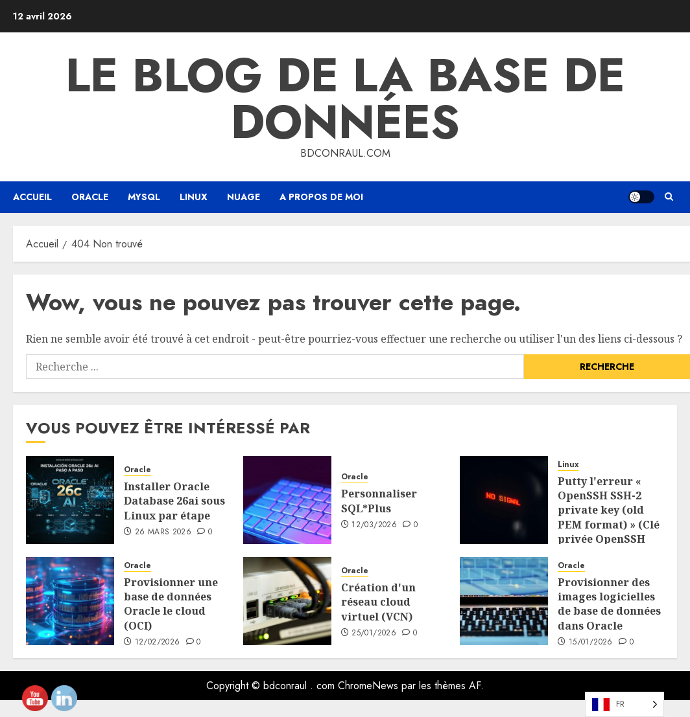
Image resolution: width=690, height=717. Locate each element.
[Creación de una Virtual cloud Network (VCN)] (287, 601)
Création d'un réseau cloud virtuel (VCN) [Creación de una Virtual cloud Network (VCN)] (378, 602)
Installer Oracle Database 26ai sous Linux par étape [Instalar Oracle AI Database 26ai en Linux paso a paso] (174, 501)
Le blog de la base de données (345, 98)
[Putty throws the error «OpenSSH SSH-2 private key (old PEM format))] (504, 500)
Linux (194, 196)
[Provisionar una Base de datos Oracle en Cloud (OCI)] (70, 601)
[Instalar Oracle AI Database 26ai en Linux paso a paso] (70, 500)
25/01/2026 (373, 633)
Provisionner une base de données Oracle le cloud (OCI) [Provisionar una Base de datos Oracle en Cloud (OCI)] (171, 604)
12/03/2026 (374, 525)
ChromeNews (368, 685)
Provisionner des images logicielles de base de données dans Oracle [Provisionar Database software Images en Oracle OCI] (609, 604)
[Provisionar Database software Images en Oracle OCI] (504, 601)
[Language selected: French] (624, 704)
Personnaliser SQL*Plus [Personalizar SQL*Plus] (379, 500)
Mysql (144, 196)
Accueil (32, 196)
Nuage (243, 196)
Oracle (89, 196)
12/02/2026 (157, 642)
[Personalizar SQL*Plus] (287, 500)
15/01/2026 (591, 642)
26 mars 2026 (163, 532)
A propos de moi (321, 196)
